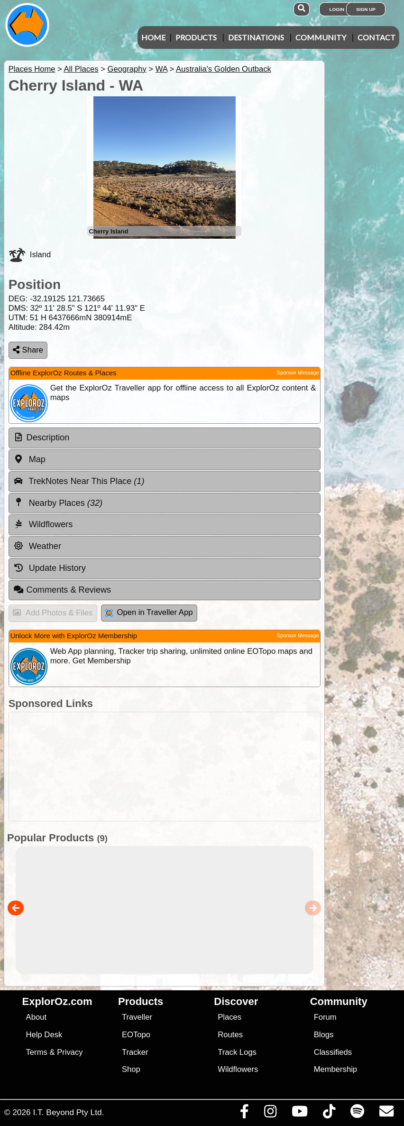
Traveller (137, 1017)
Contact (376, 37)
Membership (335, 1069)
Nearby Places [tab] (57, 502)
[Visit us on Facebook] (244, 1113)
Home (153, 37)
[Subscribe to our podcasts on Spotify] (357, 1113)
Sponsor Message (298, 372)
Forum (325, 1017)
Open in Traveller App (149, 612)
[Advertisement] (207, 766)
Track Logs (237, 1052)
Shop (131, 1069)
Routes (230, 1034)
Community (320, 37)
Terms (36, 1052)
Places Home (32, 69)
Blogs (324, 1034)
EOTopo (136, 1034)
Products (196, 37)
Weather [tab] (37, 546)
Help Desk (44, 1034)
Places (229, 1017)
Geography (126, 69)
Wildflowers (238, 1069)
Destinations (256, 37)
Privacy (70, 1052)
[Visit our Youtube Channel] (299, 1113)
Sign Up (366, 9)
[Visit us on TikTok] (329, 1113)
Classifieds (333, 1052)
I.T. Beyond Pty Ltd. (68, 1112)
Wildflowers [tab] (43, 524)
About (36, 1017)
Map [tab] (29, 459)
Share (28, 349)
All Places (81, 69)
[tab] (165, 438)
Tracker (135, 1052)
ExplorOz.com (57, 1001)
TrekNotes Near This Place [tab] (79, 481)
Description (48, 437)
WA (161, 69)
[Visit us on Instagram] (270, 1113)
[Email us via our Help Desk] (386, 1113)
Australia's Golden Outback (223, 69)
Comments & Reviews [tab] (62, 590)
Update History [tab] (49, 568)
